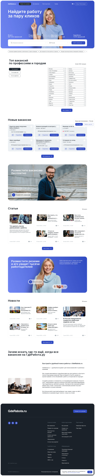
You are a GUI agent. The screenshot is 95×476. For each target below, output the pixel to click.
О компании (51, 449)
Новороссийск (72, 87)
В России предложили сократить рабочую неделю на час (72, 320)
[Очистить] (67, 43)
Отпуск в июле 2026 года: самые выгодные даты (53, 325)
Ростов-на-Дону (73, 80)
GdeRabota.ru (76, 363)
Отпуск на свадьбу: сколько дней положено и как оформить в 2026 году (53, 232)
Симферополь (72, 78)
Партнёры (78, 428)
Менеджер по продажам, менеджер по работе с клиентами (44, 141)
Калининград (72, 97)
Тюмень (71, 93)
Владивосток (72, 74)
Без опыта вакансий (58, 36)
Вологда (71, 89)
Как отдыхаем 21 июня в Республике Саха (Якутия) (26, 309)
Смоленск (71, 82)
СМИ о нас (50, 460)
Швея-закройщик (15, 140)
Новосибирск (52, 72)
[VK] (12, 423)
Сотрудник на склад (69, 140)
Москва (51, 68)
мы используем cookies (74, 472)
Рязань (70, 86)
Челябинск (51, 91)
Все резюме (65, 425)
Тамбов (70, 103)
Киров (50, 84)
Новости (64, 460)
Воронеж (51, 97)
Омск (50, 80)
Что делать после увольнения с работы (18, 227)
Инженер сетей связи (69, 126)
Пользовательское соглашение (49, 471)
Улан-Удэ (71, 105)
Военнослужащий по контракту (46, 126)
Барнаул (71, 91)
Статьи (64, 457)
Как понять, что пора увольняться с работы (52, 216)
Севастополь (72, 99)
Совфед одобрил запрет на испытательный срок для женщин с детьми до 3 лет (53, 309)
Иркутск (51, 103)
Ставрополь (71, 101)
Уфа (50, 95)
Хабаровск (51, 82)
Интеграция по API (67, 436)
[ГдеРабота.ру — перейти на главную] (12, 4)
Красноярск (52, 78)
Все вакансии (36, 3)
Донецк (70, 70)
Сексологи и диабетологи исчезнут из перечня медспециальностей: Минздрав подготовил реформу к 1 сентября (26, 325)
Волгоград (71, 72)
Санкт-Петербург (53, 70)
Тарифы (56, 3)
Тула (50, 101)
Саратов (51, 105)
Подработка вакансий (35, 36)
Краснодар (51, 87)
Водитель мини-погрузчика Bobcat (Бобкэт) (18, 127)
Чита (70, 84)
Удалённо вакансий (79, 36)
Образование (51, 439)
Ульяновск (51, 93)
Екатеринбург (52, 76)
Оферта (49, 457)
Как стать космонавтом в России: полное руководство (79, 216)
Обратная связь (52, 452)
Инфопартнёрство (81, 425)
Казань (70, 68)
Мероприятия (65, 463)
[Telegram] (16, 423)
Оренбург (71, 76)
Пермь (50, 89)
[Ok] (9, 423)
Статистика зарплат (53, 442)
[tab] (15, 69)
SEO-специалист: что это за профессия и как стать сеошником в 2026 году (80, 232)
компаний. (45, 369)
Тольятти (51, 86)
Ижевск (51, 99)
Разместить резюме (53, 428)
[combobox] (28, 43)
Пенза (70, 95)
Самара (51, 74)
